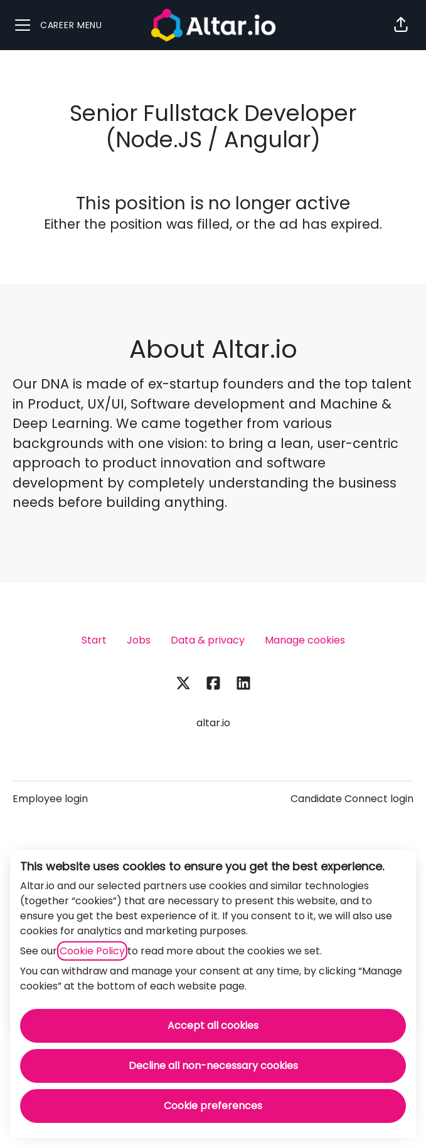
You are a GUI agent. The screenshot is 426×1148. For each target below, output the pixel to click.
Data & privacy (208, 640)
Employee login (50, 798)
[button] (400, 25)
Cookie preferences (213, 1105)
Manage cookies (305, 640)
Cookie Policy (92, 951)
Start (94, 640)
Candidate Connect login (351, 798)
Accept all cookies (213, 1025)
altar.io (213, 723)
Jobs (139, 640)
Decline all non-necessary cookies (213, 1065)
